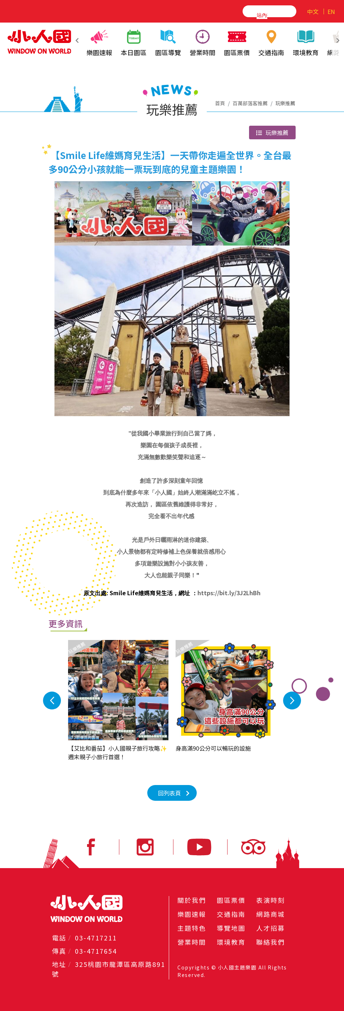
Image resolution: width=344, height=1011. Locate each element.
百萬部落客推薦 (250, 103)
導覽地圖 (231, 928)
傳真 (59, 950)
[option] (142, 700)
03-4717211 (96, 937)
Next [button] (239, 700)
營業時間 (202, 43)
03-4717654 (96, 950)
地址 (59, 964)
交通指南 (271, 43)
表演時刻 (270, 900)
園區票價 (237, 43)
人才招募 (270, 928)
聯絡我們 (270, 942)
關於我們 (191, 900)
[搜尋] (262, 14)
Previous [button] (105, 700)
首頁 (220, 103)
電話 (59, 937)
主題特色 (191, 928)
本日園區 (134, 43)
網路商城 (270, 914)
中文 (313, 11)
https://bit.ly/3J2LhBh (229, 592)
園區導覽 (168, 43)
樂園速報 (99, 43)
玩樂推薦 (272, 132)
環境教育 (306, 43)
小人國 (39, 42)
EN (331, 11)
